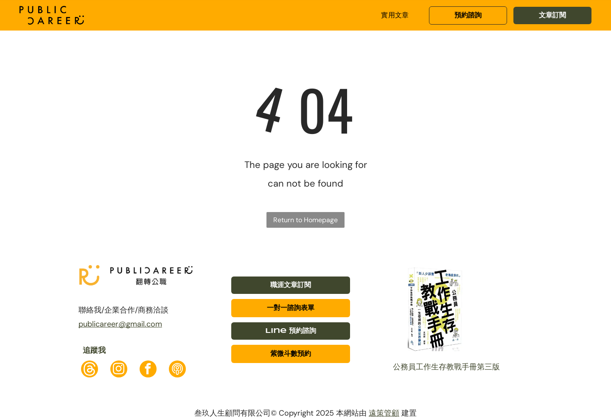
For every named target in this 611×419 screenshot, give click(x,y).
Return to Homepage (305, 219)
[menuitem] (395, 15)
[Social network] (89, 370)
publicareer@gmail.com (120, 324)
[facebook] (148, 370)
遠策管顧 (384, 413)
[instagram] (118, 370)
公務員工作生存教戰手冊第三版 (446, 367)
